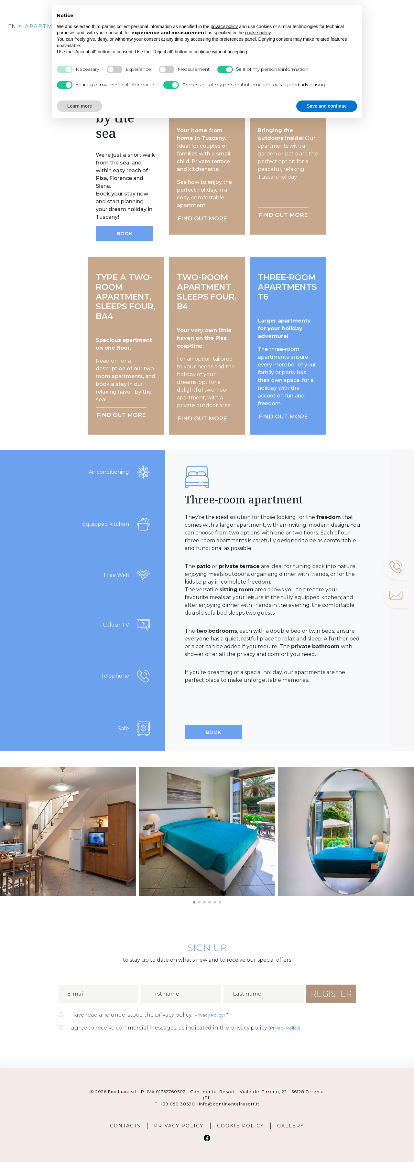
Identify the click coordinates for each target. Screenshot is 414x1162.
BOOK (213, 732)
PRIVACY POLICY (178, 1126)
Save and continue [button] (327, 106)
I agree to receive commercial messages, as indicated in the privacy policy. (184, 1028)
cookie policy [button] (257, 32)
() (209, 1015)
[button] (194, 902)
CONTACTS (125, 1126)
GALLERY (290, 1126)
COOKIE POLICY (240, 1126)
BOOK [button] (124, 233)
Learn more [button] (79, 106)
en (12, 26)
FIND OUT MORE (202, 218)
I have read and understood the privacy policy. (148, 1015)
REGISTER (331, 994)
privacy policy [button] (224, 26)
